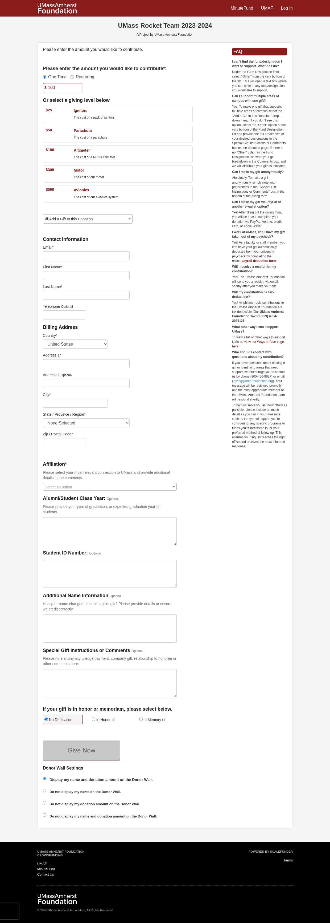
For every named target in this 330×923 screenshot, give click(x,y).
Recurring (82, 77)
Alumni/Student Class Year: (74, 498)
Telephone (51, 306)
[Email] (86, 255)
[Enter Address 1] (86, 363)
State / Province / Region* (64, 414)
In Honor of (103, 720)
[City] (75, 403)
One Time (55, 77)
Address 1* (52, 355)
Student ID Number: (65, 553)
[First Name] (86, 275)
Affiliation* (55, 464)
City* (47, 394)
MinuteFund (242, 8)
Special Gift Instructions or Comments (86, 650)
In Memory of (152, 720)
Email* (48, 247)
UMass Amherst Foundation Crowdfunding (60, 853)
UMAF (267, 8)
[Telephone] (64, 314)
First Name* (53, 267)
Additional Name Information (75, 595)
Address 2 (51, 375)
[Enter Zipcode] (64, 442)
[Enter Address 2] (86, 383)
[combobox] (88, 219)
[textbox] (87, 219)
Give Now (81, 750)
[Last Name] (86, 295)
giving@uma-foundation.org (253, 381)
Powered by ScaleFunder (271, 851)
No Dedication (58, 720)
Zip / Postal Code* (58, 434)
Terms (288, 860)
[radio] (62, 720)
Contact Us (45, 874)
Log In (287, 8)
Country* (50, 335)
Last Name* (52, 287)
